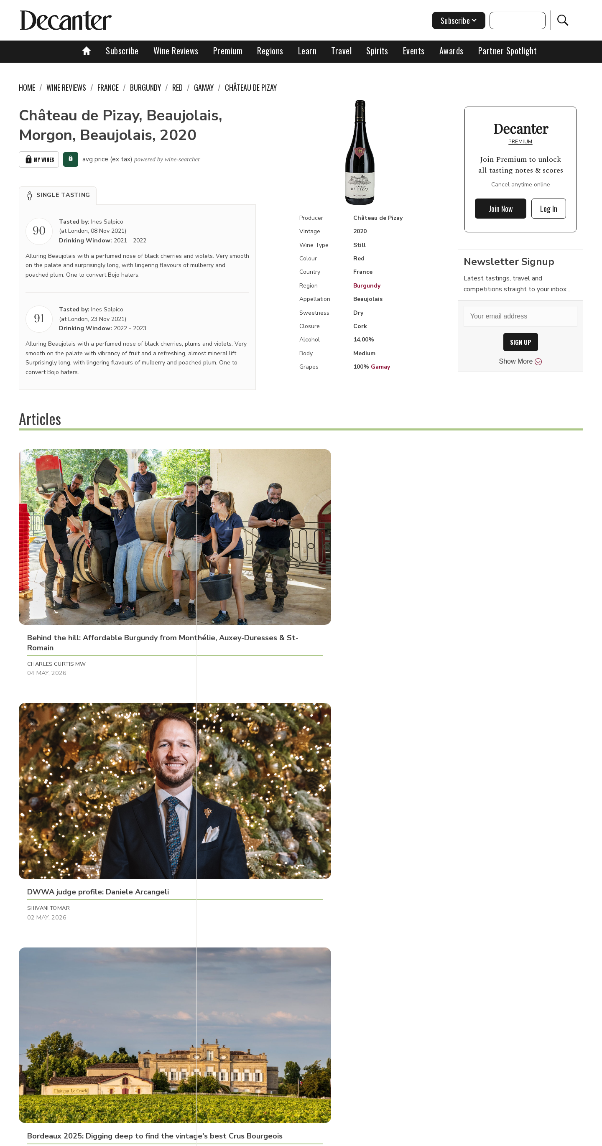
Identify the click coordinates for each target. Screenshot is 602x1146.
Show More (520, 361)
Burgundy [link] (145, 87)
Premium (228, 50)
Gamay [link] (204, 87)
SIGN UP (520, 342)
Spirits (377, 50)
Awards (451, 50)
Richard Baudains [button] (55, 755)
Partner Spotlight (507, 50)
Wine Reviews (176, 50)
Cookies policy (266, 1136)
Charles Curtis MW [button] (56, 582)
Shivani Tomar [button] (235, 582)
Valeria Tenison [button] (423, 582)
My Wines (38, 158)
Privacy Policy (316, 1136)
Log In (548, 208)
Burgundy (366, 286)
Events (414, 50)
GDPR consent (431, 1136)
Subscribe (122, 50)
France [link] (108, 87)
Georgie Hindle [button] (422, 755)
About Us (145, 1136)
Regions (270, 50)
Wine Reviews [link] (66, 87)
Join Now (501, 208)
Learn (307, 50)
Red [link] (177, 87)
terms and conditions (374, 1136)
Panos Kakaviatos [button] (241, 755)
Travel (341, 50)
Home (27, 87)
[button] (57, 194)
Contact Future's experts (202, 1136)
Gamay (380, 367)
